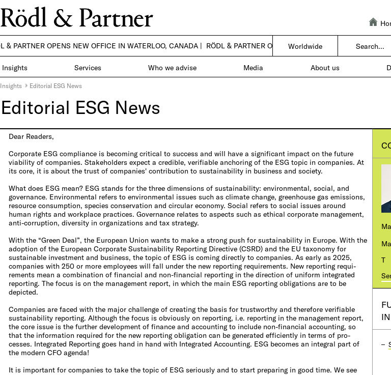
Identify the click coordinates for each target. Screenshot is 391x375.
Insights (11, 85)
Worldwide (305, 46)
